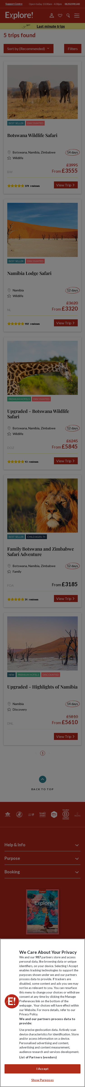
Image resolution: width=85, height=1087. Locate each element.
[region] (42, 1013)
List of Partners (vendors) (38, 1057)
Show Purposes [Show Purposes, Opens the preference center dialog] (42, 1080)
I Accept (42, 1069)
